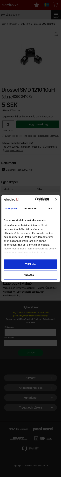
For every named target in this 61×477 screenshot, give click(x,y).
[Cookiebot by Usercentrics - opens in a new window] (36, 199)
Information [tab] (30, 208)
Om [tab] (50, 208)
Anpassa (31, 274)
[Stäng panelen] (56, 199)
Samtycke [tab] (11, 208)
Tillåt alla (30, 264)
